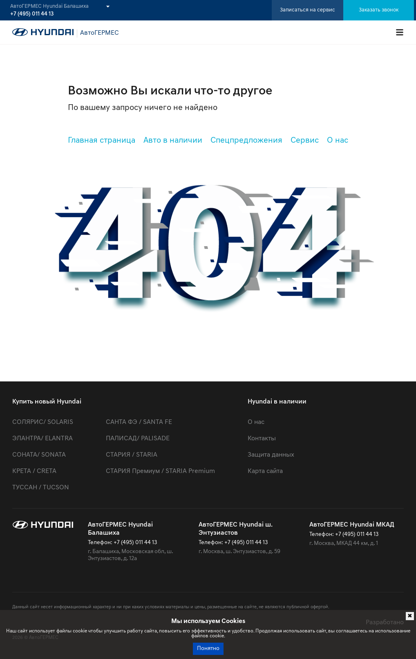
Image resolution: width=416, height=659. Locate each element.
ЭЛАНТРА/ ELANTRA (42, 438)
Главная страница (101, 141)
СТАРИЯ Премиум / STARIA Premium (160, 471)
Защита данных (271, 455)
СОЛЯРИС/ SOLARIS (42, 422)
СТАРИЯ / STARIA (131, 455)
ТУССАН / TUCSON (40, 487)
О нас (337, 141)
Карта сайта (265, 471)
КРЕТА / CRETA (34, 471)
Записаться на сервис (307, 10)
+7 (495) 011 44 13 (32, 14)
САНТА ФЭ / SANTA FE (139, 422)
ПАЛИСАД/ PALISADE (138, 438)
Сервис (305, 141)
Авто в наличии (172, 141)
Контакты (262, 438)
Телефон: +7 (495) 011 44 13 (122, 543)
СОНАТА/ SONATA (39, 455)
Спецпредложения (246, 141)
